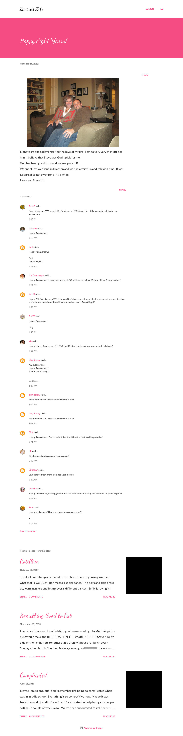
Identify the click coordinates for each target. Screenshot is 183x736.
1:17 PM (33, 237)
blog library (34, 359)
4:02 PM (33, 385)
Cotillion (29, 561)
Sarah (31, 507)
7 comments (36, 597)
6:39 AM (33, 479)
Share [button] (145, 75)
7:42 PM (33, 498)
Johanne (33, 488)
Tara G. (32, 206)
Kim (31, 341)
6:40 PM (33, 460)
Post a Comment (28, 531)
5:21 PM (33, 442)
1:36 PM (33, 307)
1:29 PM (33, 285)
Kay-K (32, 294)
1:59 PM (33, 351)
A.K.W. (32, 316)
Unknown (33, 469)
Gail (31, 246)
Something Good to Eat (45, 615)
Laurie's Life (31, 9)
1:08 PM (33, 219)
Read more (109, 597)
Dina (31, 432)
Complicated (33, 675)
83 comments (36, 716)
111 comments (37, 656)
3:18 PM (33, 523)
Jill (30, 451)
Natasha (33, 228)
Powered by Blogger (91, 728)
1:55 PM (33, 332)
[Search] (150, 8)
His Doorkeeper (36, 275)
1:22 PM (33, 266)
